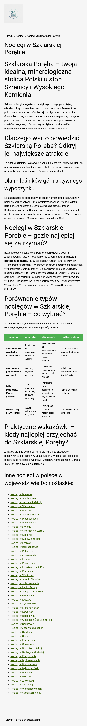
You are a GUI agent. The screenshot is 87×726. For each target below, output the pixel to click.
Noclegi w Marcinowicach (24, 607)
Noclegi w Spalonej (21, 534)
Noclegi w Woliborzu (21, 575)
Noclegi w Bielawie (21, 494)
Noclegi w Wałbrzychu (22, 506)
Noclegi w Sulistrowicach (24, 583)
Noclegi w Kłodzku (20, 599)
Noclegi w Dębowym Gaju (24, 668)
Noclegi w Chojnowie (22, 644)
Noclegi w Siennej (20, 636)
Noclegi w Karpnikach (22, 640)
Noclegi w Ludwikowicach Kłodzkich (30, 567)
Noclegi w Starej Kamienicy (25, 692)
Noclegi (20, 36)
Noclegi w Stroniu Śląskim (25, 579)
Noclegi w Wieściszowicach (26, 688)
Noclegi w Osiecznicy (22, 595)
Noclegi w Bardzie (20, 676)
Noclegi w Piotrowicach (23, 664)
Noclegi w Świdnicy (21, 632)
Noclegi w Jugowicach (23, 555)
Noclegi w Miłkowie (21, 510)
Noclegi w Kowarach (21, 611)
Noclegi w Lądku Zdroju (23, 587)
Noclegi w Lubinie (20, 559)
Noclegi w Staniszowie (23, 498)
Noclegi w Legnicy (20, 543)
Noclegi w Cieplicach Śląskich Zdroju (31, 619)
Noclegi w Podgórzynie (23, 656)
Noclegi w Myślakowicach (25, 660)
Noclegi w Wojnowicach (23, 522)
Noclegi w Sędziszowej (23, 603)
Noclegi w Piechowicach (24, 518)
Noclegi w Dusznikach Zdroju (26, 648)
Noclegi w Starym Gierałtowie (27, 591)
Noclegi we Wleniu (20, 526)
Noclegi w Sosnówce (22, 624)
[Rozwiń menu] (81, 13)
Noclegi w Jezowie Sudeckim (26, 627)
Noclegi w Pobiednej (21, 551)
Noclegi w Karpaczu (21, 571)
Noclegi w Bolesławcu (22, 615)
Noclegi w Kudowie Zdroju (25, 538)
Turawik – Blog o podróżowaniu (22, 719)
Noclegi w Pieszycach (22, 563)
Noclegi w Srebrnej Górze (24, 514)
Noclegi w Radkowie (21, 672)
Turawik (8, 36)
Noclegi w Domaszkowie (24, 546)
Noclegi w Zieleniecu (22, 680)
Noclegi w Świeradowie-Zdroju (27, 530)
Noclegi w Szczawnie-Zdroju (26, 502)
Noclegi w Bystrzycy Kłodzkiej (27, 652)
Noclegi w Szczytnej (21, 684)
